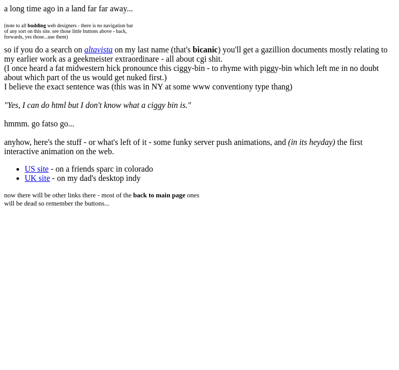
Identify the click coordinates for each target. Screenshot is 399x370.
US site (37, 168)
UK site (37, 178)
